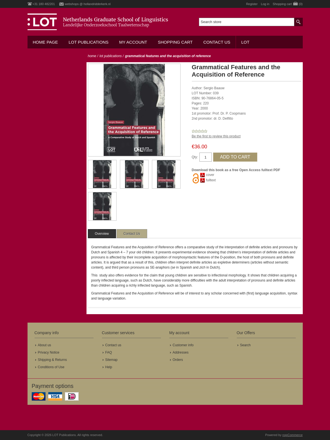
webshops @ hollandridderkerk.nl (88, 4)
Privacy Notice (49, 352)
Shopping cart (175, 42)
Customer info (183, 345)
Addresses (181, 352)
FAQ (108, 352)
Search (245, 345)
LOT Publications (88, 42)
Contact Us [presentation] (132, 234)
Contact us (216, 42)
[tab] (102, 233)
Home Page (45, 42)
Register (252, 4)
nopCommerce (292, 435)
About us (44, 345)
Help (108, 367)
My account (133, 42)
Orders (178, 360)
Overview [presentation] (102, 234)
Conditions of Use (51, 367)
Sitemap (111, 360)
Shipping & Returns (52, 360)
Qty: (195, 157)
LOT (245, 42)
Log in (265, 4)
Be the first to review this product (216, 136)
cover (210, 175)
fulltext (211, 180)
